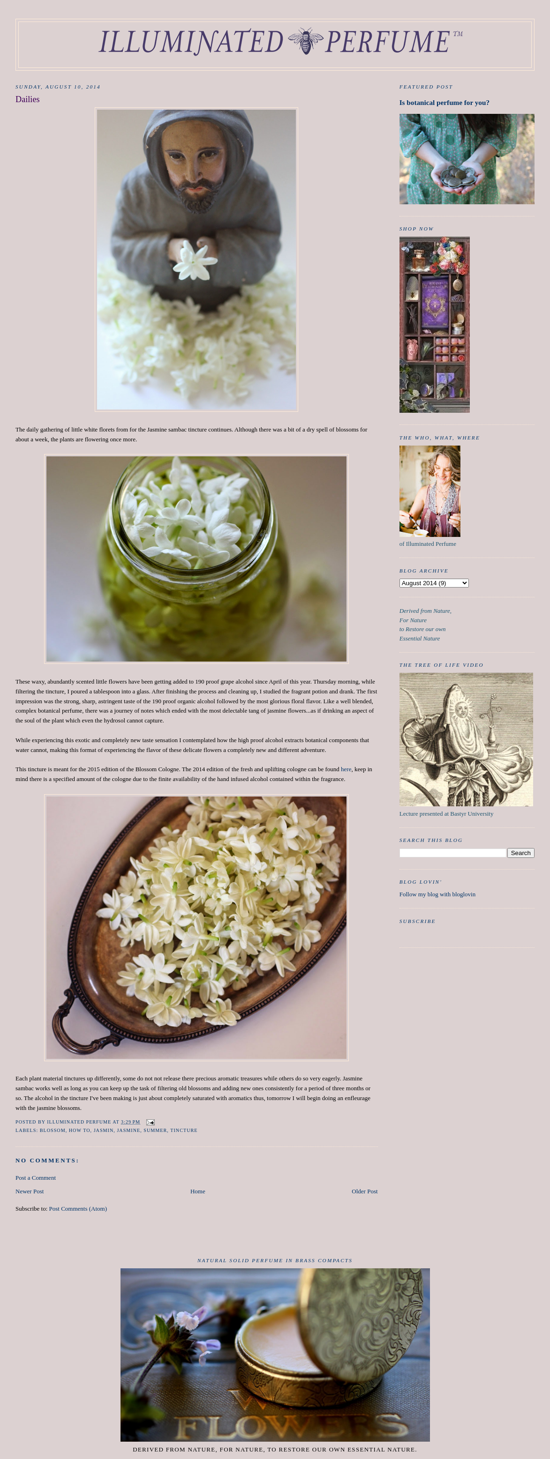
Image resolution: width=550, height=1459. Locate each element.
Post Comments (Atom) (78, 1208)
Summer (155, 1130)
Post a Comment (35, 1177)
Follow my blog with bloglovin (437, 894)
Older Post (364, 1191)
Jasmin (104, 1130)
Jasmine (128, 1130)
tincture (183, 1130)
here (346, 769)
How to (79, 1130)
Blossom (53, 1130)
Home (197, 1191)
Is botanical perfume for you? (444, 102)
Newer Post (29, 1191)
